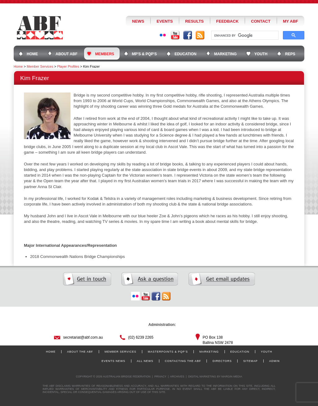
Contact (260, 21)
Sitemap (250, 361)
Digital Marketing (202, 376)
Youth (266, 351)
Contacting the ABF (183, 361)
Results (194, 21)
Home (18, 66)
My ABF (290, 21)
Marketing (209, 351)
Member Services (40, 66)
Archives (177, 376)
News (138, 21)
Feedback (227, 21)
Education (239, 351)
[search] (244, 35)
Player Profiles (68, 66)
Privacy (160, 376)
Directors (222, 361)
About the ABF (80, 351)
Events (165, 21)
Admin (274, 361)
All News (145, 361)
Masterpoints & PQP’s (168, 351)
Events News (113, 361)
